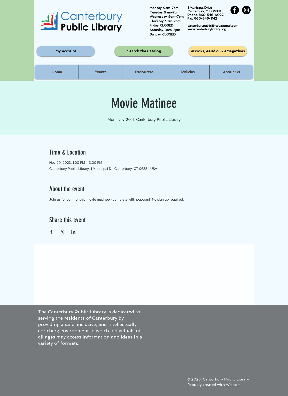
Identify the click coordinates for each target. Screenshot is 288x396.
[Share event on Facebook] (51, 232)
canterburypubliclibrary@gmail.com (212, 25)
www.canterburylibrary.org (206, 29)
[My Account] (66, 51)
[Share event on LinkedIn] (73, 232)
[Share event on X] (62, 232)
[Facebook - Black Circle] (234, 10)
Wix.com (233, 385)
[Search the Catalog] (144, 51)
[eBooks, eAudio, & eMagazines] (218, 51)
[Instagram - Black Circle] (246, 10)
